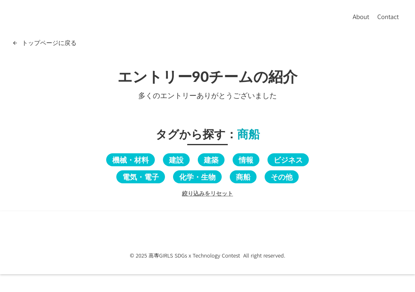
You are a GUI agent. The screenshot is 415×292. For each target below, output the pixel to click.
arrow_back (15, 43)
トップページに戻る (49, 42)
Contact (388, 16)
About (361, 16)
